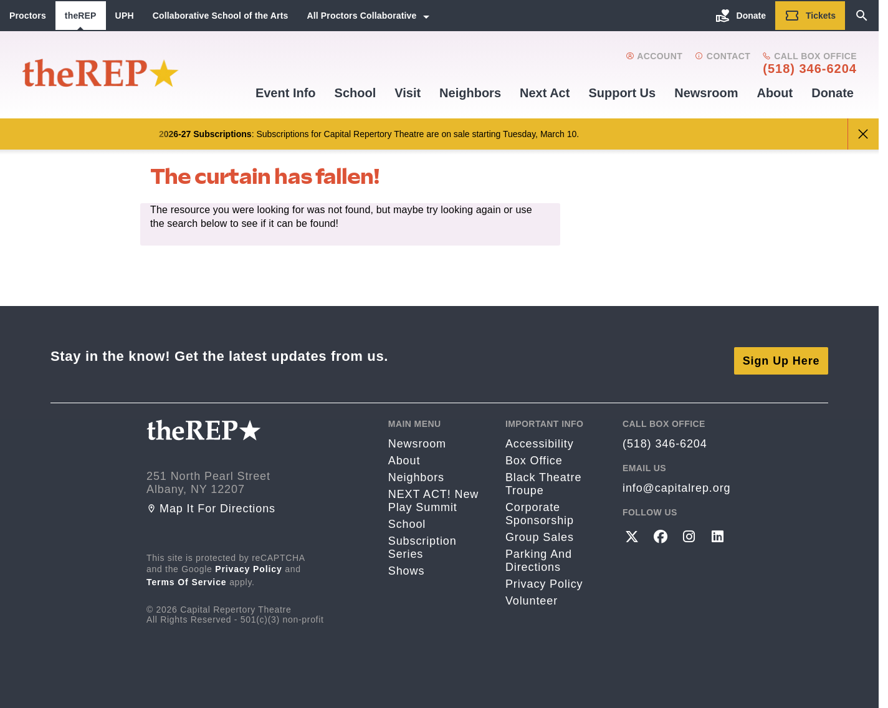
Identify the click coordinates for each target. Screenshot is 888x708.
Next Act (545, 93)
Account (654, 56)
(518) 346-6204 (810, 68)
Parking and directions (538, 551)
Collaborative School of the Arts (221, 16)
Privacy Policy (248, 560)
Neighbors (470, 93)
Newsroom (706, 93)
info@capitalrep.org (676, 478)
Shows (406, 561)
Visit (407, 93)
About (775, 93)
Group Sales (539, 528)
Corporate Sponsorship (539, 504)
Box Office (534, 451)
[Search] (862, 15)
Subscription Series (422, 538)
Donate (832, 93)
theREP (81, 16)
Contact (722, 56)
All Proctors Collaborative (361, 16)
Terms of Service (186, 573)
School (355, 93)
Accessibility (539, 434)
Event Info (285, 93)
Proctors (27, 16)
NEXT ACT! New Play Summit (433, 491)
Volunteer (531, 591)
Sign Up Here (781, 351)
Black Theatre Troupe (543, 474)
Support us (622, 93)
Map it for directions (210, 499)
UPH (124, 16)
